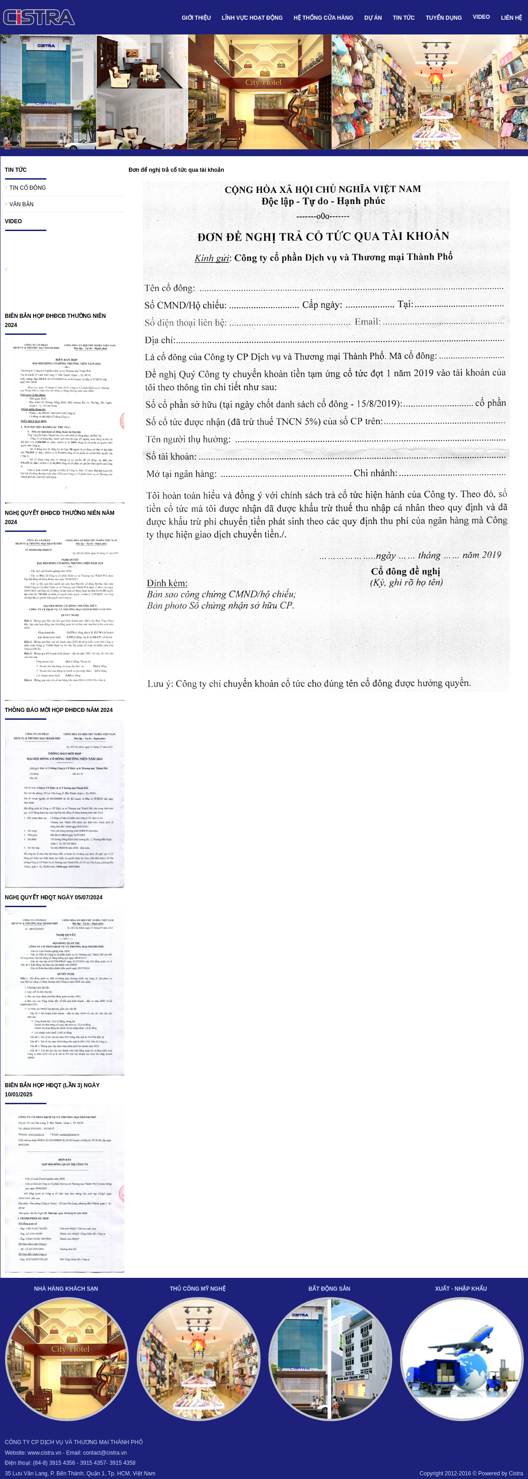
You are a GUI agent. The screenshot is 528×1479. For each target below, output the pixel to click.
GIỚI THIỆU (196, 18)
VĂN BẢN (22, 204)
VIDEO (481, 17)
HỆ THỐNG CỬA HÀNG (323, 18)
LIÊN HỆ (511, 18)
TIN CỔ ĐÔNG (28, 188)
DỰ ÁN (373, 18)
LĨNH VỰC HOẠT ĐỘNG (252, 18)
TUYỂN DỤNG (444, 18)
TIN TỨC (404, 18)
